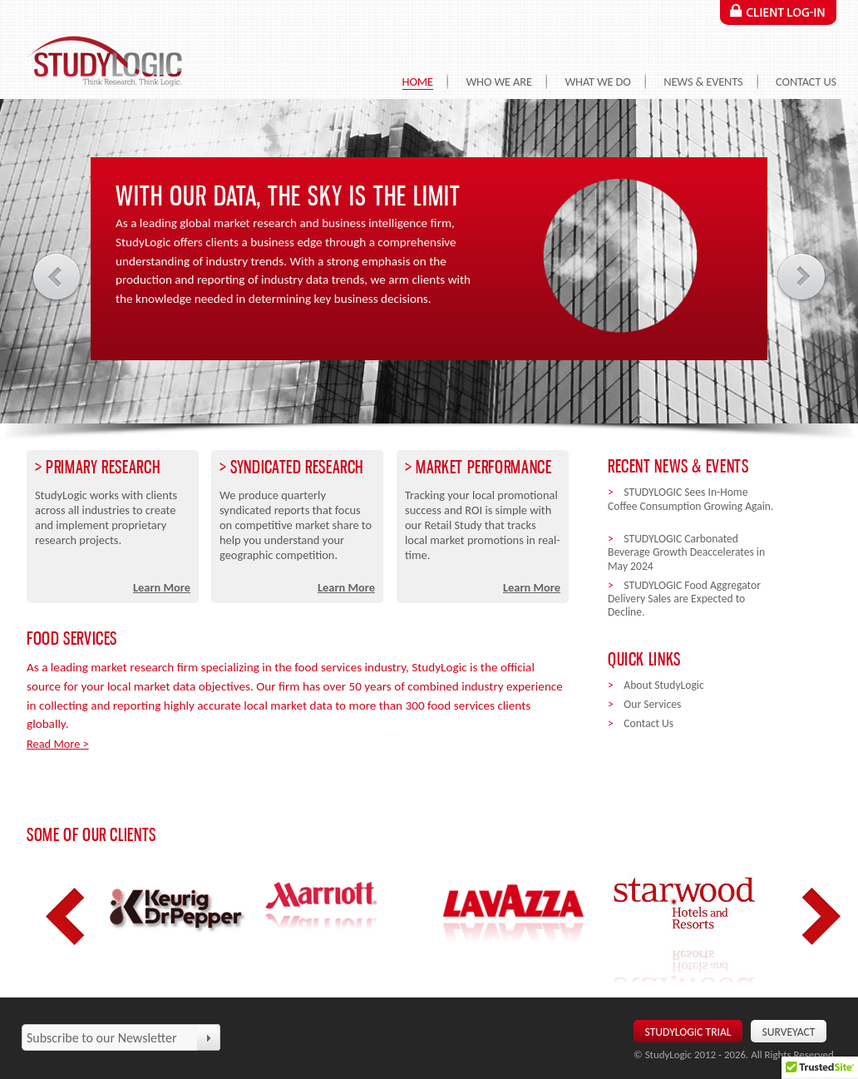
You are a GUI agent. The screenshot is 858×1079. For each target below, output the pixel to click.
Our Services (652, 704)
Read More (53, 743)
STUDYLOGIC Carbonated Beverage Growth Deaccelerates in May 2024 (686, 552)
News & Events (702, 81)
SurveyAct (789, 1032)
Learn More (161, 587)
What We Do (597, 81)
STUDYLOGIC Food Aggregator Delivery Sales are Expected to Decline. (684, 599)
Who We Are (498, 81)
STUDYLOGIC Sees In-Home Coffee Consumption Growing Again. (690, 506)
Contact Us (806, 81)
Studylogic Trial (688, 1032)
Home (417, 81)
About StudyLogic (663, 685)
